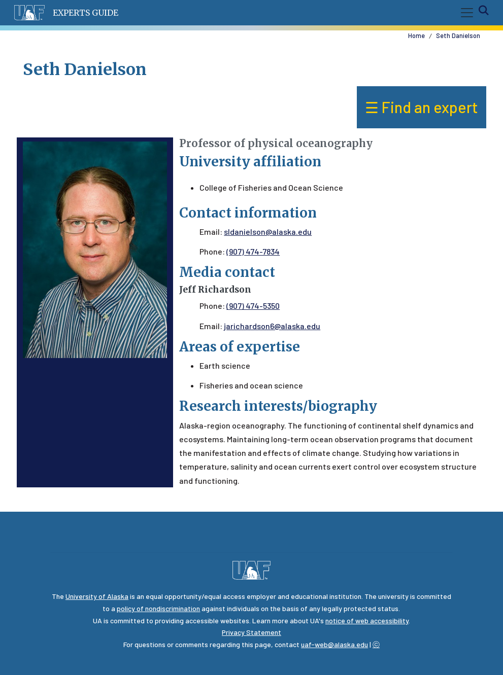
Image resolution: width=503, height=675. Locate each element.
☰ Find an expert (421, 107)
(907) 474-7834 (253, 251)
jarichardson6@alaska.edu (272, 326)
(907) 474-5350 (253, 305)
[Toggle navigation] (465, 12)
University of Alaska (96, 596)
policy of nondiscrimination (158, 608)
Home (416, 35)
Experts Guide (85, 13)
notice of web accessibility (367, 620)
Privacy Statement (251, 632)
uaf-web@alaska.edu (334, 644)
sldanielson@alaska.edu (268, 231)
